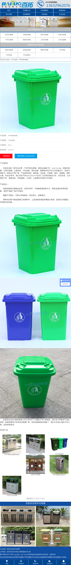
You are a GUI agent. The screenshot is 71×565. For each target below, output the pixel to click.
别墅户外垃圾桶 (35, 474)
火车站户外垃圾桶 (12, 495)
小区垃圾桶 (44, 40)
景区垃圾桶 (44, 34)
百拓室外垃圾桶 (4, 59)
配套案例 (62, 10)
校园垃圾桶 (26, 40)
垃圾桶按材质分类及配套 (35, 45)
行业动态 (62, 14)
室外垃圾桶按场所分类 (35, 29)
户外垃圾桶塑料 (59, 454)
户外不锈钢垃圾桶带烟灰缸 (12, 454)
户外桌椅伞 (26, 55)
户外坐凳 (9, 55)
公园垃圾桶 (26, 34)
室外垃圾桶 (9, 34)
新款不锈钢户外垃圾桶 (35, 454)
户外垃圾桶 (9, 40)
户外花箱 (62, 50)
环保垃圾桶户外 (30, 175)
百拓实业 (52, 554)
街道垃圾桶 (62, 34)
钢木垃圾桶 (9, 50)
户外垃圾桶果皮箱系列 (59, 475)
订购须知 (44, 14)
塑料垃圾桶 (44, 50)
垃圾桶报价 (26, 14)
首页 (8, 10)
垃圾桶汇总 (26, 10)
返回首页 (29, 498)
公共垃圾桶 (62, 40)
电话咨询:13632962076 (25, 156)
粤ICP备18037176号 (6, 554)
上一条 (36, 498)
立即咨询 (6, 156)
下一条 (42, 498)
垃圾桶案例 (44, 10)
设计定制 (9, 14)
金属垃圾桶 (26, 50)
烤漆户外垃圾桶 (56, 168)
